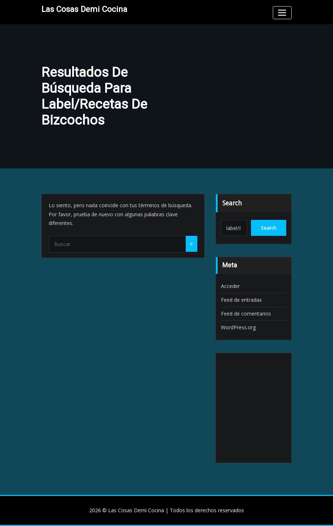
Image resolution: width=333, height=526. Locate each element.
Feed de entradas (241, 299)
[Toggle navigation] (282, 12)
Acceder (230, 286)
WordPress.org (238, 327)
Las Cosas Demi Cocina (84, 9)
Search (232, 203)
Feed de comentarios (246, 313)
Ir (191, 243)
